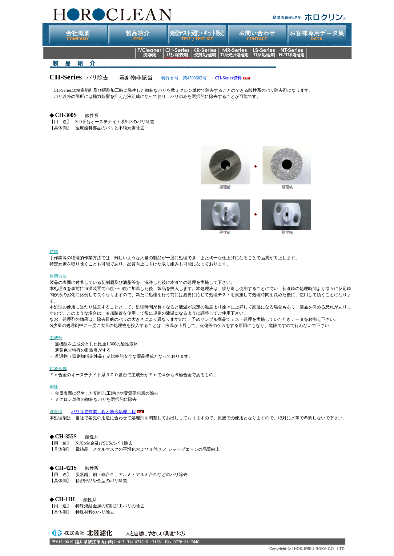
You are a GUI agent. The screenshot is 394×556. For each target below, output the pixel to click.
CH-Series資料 (228, 78)
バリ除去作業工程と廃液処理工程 (103, 411)
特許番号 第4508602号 (184, 78)
